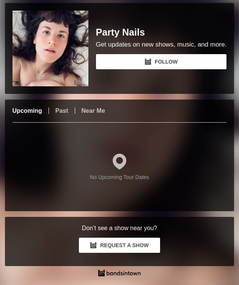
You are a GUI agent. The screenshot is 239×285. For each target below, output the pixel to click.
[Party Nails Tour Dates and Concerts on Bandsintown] (119, 274)
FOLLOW (161, 62)
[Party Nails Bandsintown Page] (54, 48)
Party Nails (120, 32)
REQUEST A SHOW (119, 245)
